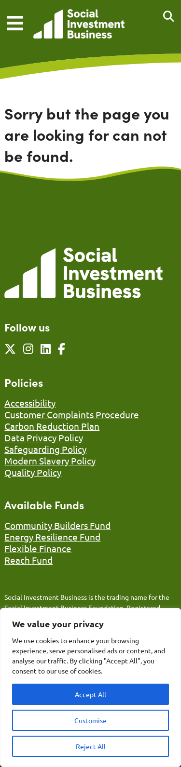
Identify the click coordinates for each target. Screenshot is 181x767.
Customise (90, 720)
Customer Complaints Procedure (71, 414)
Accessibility (30, 403)
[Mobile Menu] (15, 23)
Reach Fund (28, 560)
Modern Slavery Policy (50, 460)
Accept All (90, 694)
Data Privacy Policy (43, 437)
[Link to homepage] (79, 24)
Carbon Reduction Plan (51, 426)
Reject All (91, 746)
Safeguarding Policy (45, 449)
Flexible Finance (37, 548)
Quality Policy (32, 472)
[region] (90, 687)
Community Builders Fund (57, 525)
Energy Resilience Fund (52, 536)
